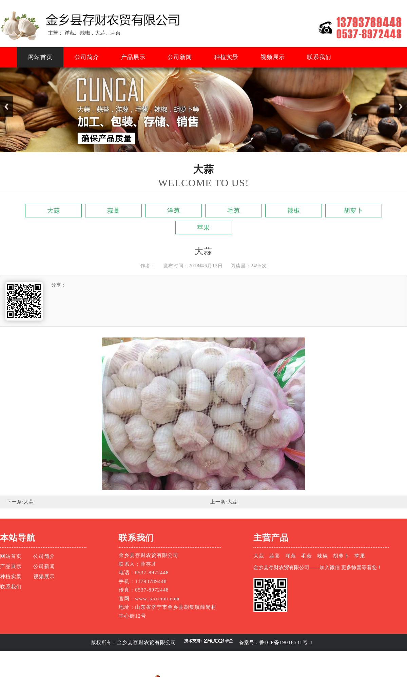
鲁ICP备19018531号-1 (286, 642)
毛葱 (233, 210)
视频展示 (272, 57)
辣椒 (293, 210)
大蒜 (53, 210)
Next (400, 106)
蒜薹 (113, 210)
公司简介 (87, 57)
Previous (6, 106)
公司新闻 (180, 57)
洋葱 (173, 210)
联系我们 (319, 57)
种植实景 (226, 57)
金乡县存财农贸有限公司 (146, 642)
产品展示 (133, 57)
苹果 (203, 227)
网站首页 (40, 57)
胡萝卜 (353, 210)
